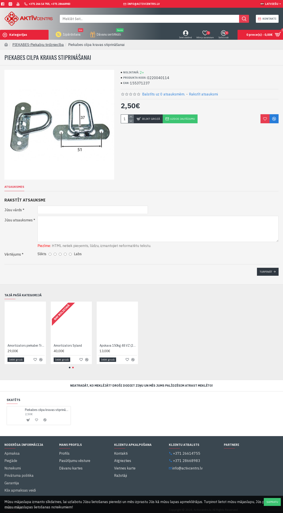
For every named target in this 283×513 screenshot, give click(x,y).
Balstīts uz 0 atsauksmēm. (163, 94)
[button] (69, 360)
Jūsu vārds (13, 210)
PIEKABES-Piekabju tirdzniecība (38, 44)
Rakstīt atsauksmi (203, 94)
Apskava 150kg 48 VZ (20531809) (118, 338)
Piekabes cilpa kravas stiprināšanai (47, 403)
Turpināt (266, 268)
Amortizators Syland (68, 338)
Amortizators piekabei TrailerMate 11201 (26, 338)
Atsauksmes (14, 187)
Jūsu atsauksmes (18, 220)
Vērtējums (12, 251)
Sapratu (272, 502)
